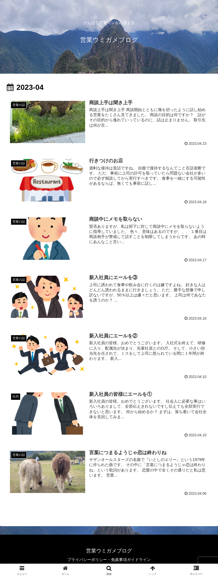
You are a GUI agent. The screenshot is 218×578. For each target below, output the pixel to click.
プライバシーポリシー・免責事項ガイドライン (109, 559)
